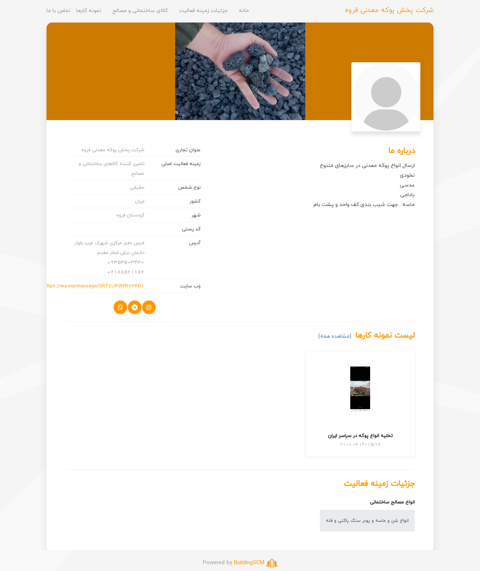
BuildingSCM (249, 562)
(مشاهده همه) (334, 336)
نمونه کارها (88, 10)
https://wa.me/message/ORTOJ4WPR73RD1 (94, 286)
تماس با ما (58, 10)
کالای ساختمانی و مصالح (140, 10)
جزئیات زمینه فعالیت (203, 10)
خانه (244, 10)
